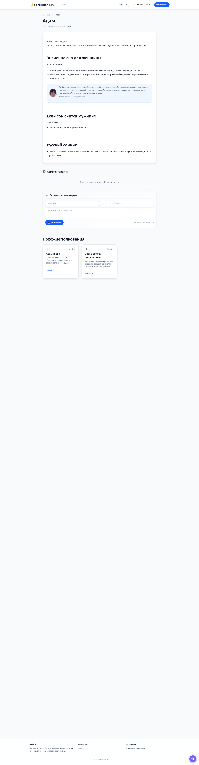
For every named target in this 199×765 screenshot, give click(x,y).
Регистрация (162, 4)
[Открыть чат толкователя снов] (192, 758)
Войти (148, 4)
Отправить (54, 222)
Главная (46, 15)
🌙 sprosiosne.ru (42, 5)
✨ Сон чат (138, 4)
